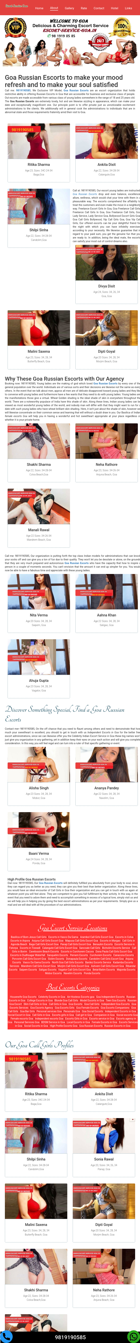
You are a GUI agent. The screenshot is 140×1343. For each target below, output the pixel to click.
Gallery (69, 8)
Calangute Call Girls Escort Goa (59, 947)
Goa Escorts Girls (64, 1007)
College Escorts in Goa (40, 1000)
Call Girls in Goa (58, 1004)
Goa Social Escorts (92, 1011)
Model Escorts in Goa (92, 1000)
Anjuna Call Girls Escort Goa (47, 940)
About (54, 8)
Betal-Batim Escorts (104, 969)
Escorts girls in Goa (63, 1015)
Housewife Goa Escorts (23, 996)
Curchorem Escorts (100, 955)
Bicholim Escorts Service (116, 947)
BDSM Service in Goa (53, 1022)
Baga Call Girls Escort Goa (44, 944)
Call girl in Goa (84, 1015)
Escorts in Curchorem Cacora (77, 951)
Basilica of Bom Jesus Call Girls (28, 937)
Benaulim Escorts (103, 944)
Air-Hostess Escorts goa (80, 996)
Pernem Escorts (79, 955)
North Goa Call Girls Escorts (67, 962)
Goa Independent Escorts (110, 996)
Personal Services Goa (26, 1022)
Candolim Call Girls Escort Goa (106, 958)
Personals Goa (72, 1011)
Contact (99, 8)
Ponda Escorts (92, 973)
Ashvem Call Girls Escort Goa (107, 966)
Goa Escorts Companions (115, 1007)
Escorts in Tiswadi (30, 947)
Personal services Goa (49, 1011)
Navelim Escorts (73, 973)
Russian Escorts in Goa (117, 1025)
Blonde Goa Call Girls (66, 1000)
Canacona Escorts (123, 955)
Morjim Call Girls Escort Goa (73, 966)
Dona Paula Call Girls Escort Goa (114, 951)
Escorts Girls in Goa (76, 1018)
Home (39, 8)
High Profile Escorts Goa (63, 1025)
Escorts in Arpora (20, 940)
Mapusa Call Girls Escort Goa (81, 940)
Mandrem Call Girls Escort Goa (38, 966)
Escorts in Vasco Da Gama (63, 937)
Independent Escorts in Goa (120, 1011)
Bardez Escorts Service (98, 962)
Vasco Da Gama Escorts (36, 962)
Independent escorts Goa (49, 1018)
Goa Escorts (75, 1004)
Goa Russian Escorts (91, 1025)
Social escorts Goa (127, 1015)
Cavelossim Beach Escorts (44, 951)
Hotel (114, 8)
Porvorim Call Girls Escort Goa (29, 958)
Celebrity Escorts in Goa (51, 996)
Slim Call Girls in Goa (35, 1004)
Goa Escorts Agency (41, 1007)
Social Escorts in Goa (36, 1025)
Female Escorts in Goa (104, 1022)
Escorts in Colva (124, 937)
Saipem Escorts (28, 969)
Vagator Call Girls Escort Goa (74, 969)
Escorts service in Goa (101, 1018)
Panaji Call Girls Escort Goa (75, 944)
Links (128, 8)
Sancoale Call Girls (89, 947)
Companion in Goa (104, 1015)
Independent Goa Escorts (115, 1004)
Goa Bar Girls (27, 1011)
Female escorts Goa (22, 1018)
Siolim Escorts (56, 958)
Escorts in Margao (110, 940)
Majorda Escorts (126, 969)
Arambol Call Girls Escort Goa (96, 937)
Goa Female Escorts (87, 1007)
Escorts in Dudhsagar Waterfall (27, 955)
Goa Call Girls (91, 1004)
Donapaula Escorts (76, 958)
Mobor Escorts (53, 973)
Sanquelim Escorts (57, 955)
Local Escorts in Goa (78, 1022)
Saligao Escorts (47, 969)
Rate (84, 8)
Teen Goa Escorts (116, 1000)
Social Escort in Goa (19, 1015)
